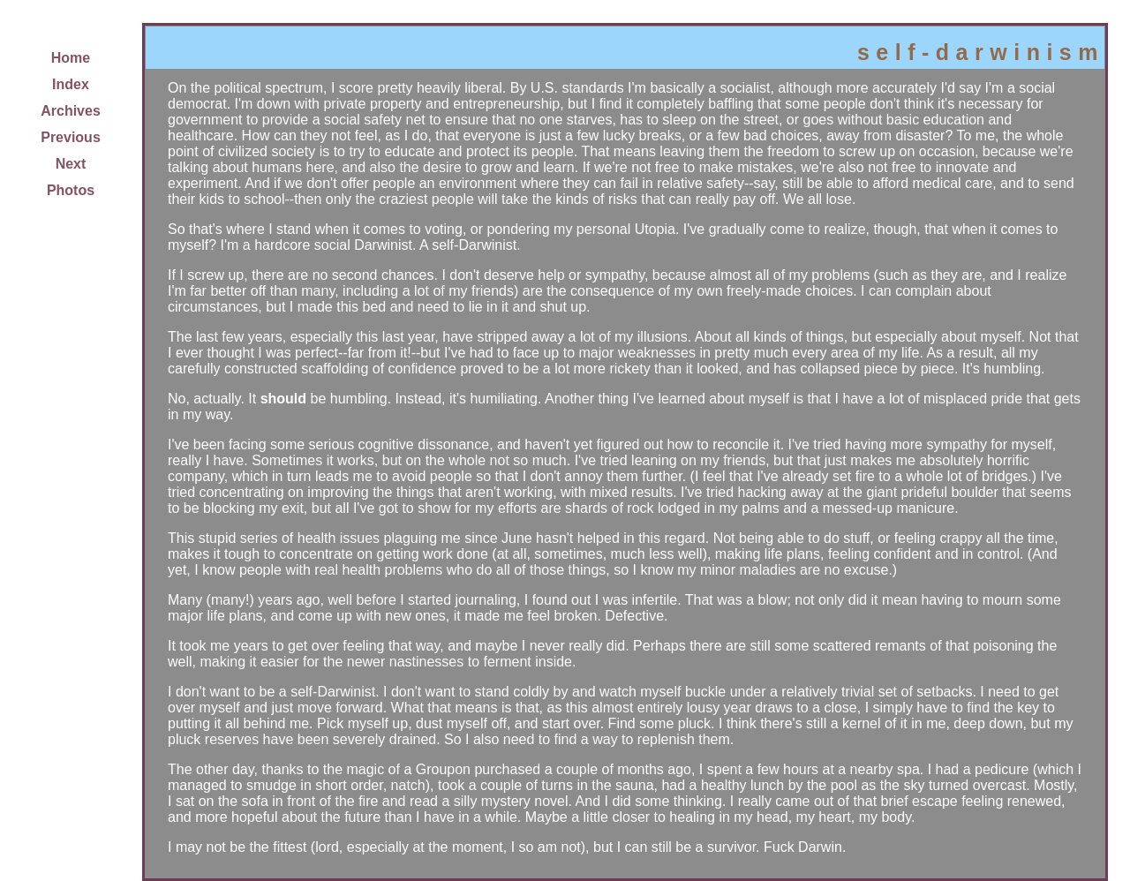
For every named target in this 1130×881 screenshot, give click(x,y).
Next (71, 163)
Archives (71, 110)
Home (70, 57)
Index (70, 84)
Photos (70, 190)
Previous (71, 137)
